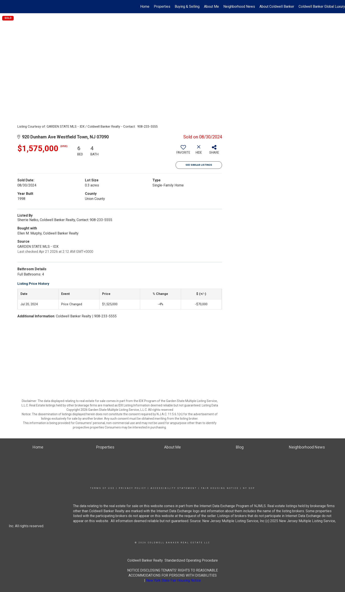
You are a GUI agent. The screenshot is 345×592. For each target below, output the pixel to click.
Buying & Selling (187, 6)
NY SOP (249, 488)
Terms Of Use (102, 488)
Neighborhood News (239, 6)
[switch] (183, 151)
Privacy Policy (132, 488)
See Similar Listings (198, 165)
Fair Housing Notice (220, 488)
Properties (162, 6)
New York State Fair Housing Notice (173, 580)
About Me (211, 6)
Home (144, 6)
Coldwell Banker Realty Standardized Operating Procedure (172, 560)
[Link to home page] (5, 6)
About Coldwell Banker (276, 6)
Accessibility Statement (173, 488)
